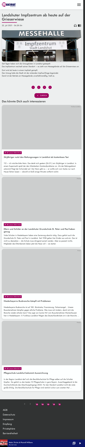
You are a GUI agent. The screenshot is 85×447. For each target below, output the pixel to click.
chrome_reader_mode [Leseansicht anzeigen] (79, 25)
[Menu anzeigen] (79, 4)
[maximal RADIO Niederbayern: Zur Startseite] (22, 4)
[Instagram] (47, 404)
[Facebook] (41, 404)
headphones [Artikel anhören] (75, 25)
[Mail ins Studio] (25, 404)
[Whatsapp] (36, 404)
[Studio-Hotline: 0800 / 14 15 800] (30, 404)
